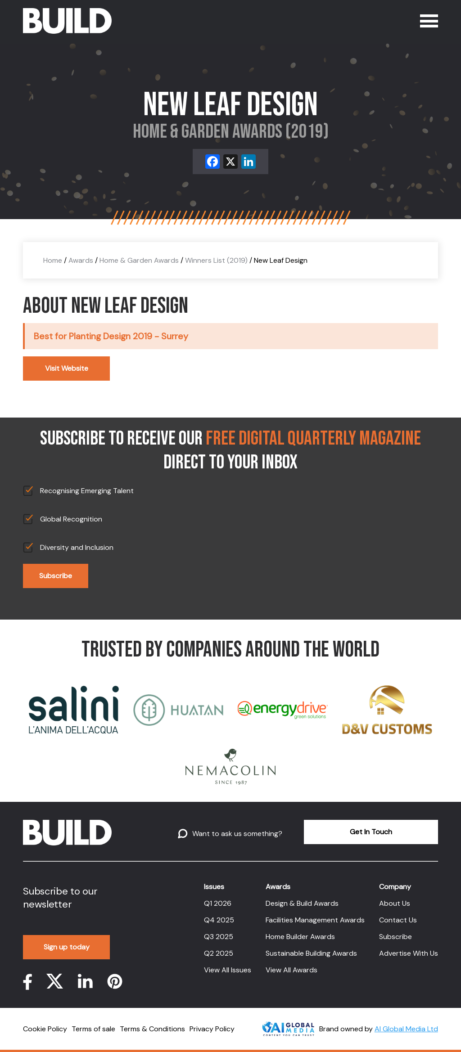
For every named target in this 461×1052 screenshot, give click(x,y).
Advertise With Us (408, 953)
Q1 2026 (217, 903)
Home (52, 260)
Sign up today (67, 947)
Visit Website (66, 368)
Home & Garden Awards (139, 260)
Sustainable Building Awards (311, 953)
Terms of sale (93, 1029)
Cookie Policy (45, 1029)
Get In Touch (371, 831)
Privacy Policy (212, 1029)
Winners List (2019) (216, 260)
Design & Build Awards (302, 903)
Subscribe (55, 575)
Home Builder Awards (300, 936)
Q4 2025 (219, 920)
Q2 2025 (218, 953)
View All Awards (291, 970)
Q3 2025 (218, 936)
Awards (80, 260)
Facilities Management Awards (315, 920)
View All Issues (227, 970)
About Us (394, 903)
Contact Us (398, 920)
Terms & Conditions (152, 1029)
